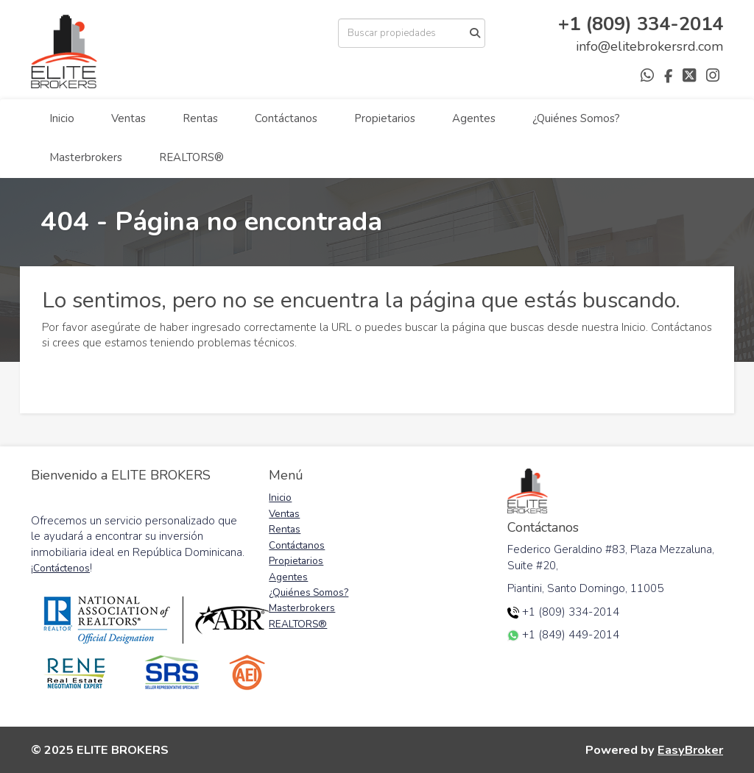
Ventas (128, 118)
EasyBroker (690, 749)
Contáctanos (286, 118)
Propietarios (384, 118)
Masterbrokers (85, 157)
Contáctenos (61, 568)
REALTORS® (191, 157)
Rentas (200, 118)
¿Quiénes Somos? (576, 118)
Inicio (61, 118)
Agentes (474, 118)
